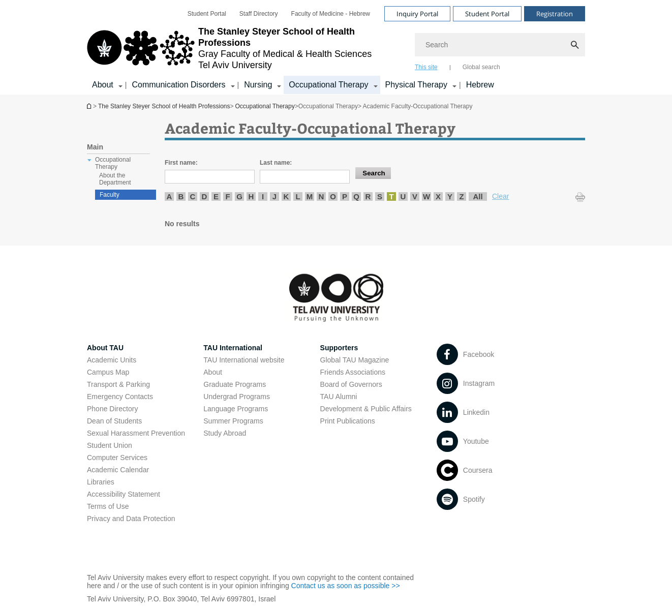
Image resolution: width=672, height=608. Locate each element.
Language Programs (235, 409)
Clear (500, 196)
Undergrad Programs (236, 396)
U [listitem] (403, 196)
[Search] (500, 44)
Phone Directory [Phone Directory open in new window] (112, 409)
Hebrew (480, 84)
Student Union (109, 445)
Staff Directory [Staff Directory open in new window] (258, 13)
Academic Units (111, 360)
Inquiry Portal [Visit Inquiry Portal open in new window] (417, 13)
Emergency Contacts (120, 396)
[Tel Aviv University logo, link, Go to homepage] (246, 48)
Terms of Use (108, 506)
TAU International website (243, 360)
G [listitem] (239, 196)
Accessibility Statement (123, 494)
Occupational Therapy (265, 106)
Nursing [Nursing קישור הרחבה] (258, 84)
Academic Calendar (118, 470)
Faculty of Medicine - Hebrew (330, 13)
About (212, 372)
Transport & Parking (118, 384)
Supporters (339, 348)
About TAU (105, 348)
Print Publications (347, 421)
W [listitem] (426, 196)
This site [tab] (426, 67)
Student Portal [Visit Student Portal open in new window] (487, 13)
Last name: (276, 162)
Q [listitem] (356, 196)
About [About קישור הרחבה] (102, 84)
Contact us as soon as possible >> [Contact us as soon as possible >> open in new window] (345, 586)
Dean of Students (114, 421)
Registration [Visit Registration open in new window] (554, 13)
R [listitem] (368, 196)
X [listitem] (438, 196)
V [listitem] (414, 196)
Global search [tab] (481, 67)
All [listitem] (477, 196)
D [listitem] (204, 196)
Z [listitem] (461, 196)
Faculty (109, 194)
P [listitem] (344, 196)
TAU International (232, 348)
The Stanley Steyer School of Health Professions (89, 106)
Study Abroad (224, 433)
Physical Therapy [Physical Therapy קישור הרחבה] (416, 84)
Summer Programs (233, 421)
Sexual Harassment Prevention (136, 433)
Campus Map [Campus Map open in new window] (108, 372)
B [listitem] (181, 196)
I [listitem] (263, 196)
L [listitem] (297, 196)
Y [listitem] (449, 196)
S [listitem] (379, 196)
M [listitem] (310, 196)
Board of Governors (351, 384)
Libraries (100, 482)
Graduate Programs (234, 384)
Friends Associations (352, 372)
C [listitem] (193, 196)
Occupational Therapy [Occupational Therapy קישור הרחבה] (328, 84)
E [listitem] (216, 196)
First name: (181, 162)
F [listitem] (227, 196)
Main (95, 147)
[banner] (336, 47)
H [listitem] (251, 196)
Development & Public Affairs (366, 409)
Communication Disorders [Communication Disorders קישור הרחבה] (178, 84)
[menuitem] (207, 14)
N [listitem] (321, 196)
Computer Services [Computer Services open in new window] (117, 457)
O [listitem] (333, 196)
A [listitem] (169, 196)
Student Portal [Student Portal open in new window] (207, 13)
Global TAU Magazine (354, 360)
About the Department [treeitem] (115, 179)
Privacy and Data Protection (131, 518)
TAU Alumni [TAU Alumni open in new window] (338, 396)
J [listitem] (274, 196)
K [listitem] (286, 196)
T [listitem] (391, 196)
